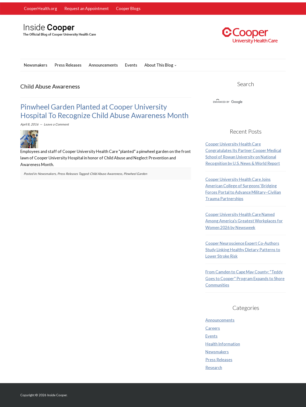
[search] (239, 102)
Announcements (103, 65)
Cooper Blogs (128, 8)
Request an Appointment (86, 8)
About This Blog (160, 65)
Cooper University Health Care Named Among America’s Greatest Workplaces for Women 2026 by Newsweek (244, 221)
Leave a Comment (56, 124)
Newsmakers (35, 65)
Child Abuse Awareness (106, 174)
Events (131, 65)
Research (213, 367)
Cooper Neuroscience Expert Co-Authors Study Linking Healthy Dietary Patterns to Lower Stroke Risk (242, 250)
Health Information (222, 343)
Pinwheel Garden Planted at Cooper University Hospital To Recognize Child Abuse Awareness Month (104, 111)
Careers (212, 328)
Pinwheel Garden (135, 174)
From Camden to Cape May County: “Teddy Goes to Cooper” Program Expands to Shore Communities (244, 278)
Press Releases (68, 65)
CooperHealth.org (40, 8)
